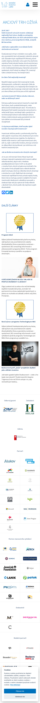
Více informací (15, 685)
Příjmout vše (20, 691)
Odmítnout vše (20, 696)
